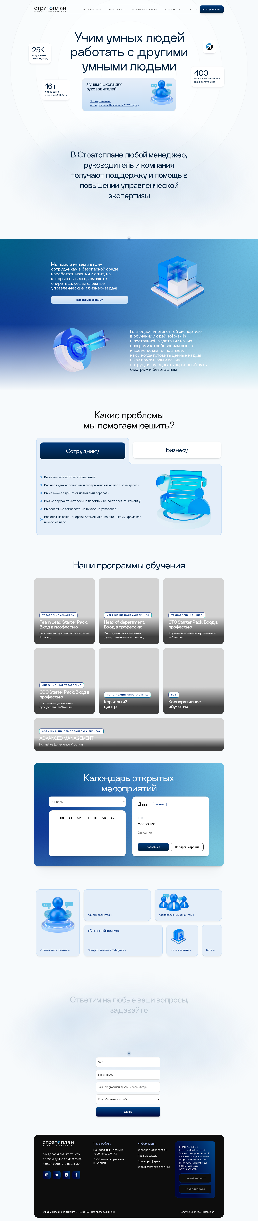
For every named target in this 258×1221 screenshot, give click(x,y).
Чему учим (117, 9)
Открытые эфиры (145, 9)
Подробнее (153, 847)
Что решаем (92, 9)
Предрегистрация (187, 847)
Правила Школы (147, 1155)
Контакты (172, 9)
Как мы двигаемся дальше (154, 1167)
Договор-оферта (149, 1161)
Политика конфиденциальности (197, 1211)
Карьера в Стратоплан (152, 1150)
